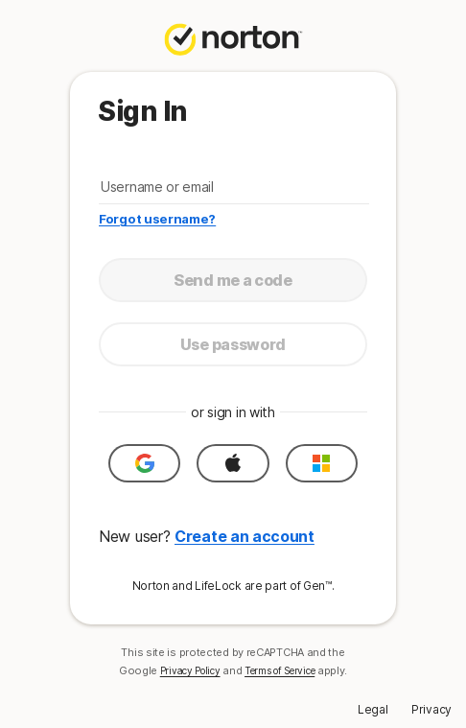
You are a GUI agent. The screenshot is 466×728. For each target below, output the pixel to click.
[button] (144, 463)
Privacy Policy (190, 670)
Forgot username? (157, 218)
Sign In (142, 111)
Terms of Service (280, 670)
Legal (373, 709)
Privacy (431, 709)
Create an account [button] (245, 536)
